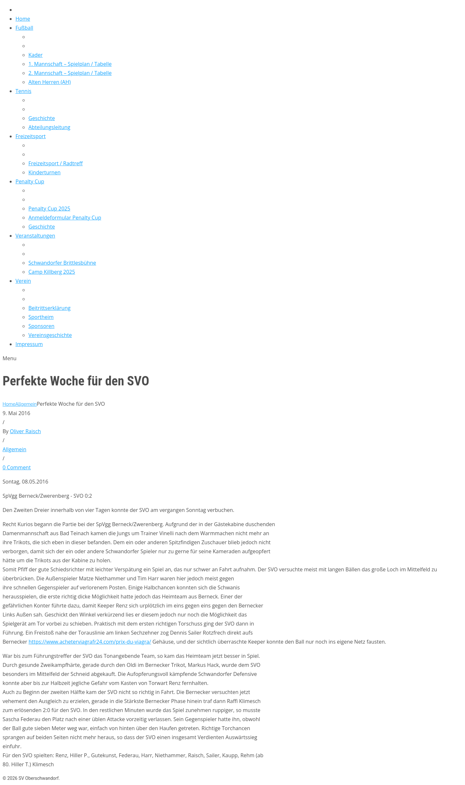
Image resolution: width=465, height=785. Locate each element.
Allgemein (25, 404)
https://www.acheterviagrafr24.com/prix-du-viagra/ (89, 641)
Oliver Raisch (25, 431)
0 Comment (17, 467)
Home (9, 404)
